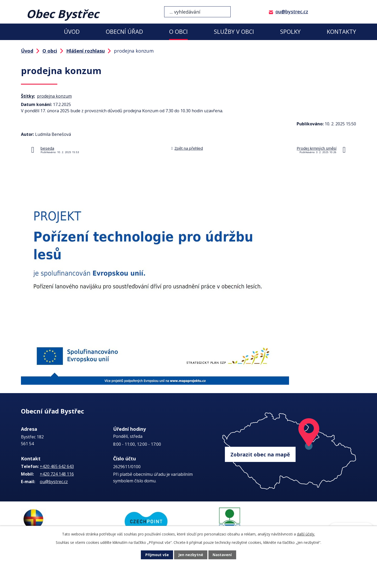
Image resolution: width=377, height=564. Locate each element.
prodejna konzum (54, 96)
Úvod (72, 31)
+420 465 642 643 (57, 466)
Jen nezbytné (190, 554)
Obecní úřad (124, 31)
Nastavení (222, 554)
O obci (178, 31)
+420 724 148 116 (57, 474)
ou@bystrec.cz (291, 11)
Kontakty (341, 31)
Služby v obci (234, 31)
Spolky (290, 31)
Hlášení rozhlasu (85, 51)
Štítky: (28, 96)
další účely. (306, 534)
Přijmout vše (157, 554)
